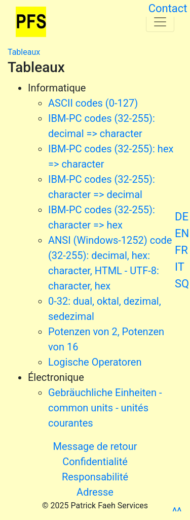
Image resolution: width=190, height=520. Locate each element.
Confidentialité (95, 462)
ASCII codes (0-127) (93, 103)
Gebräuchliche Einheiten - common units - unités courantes (105, 407)
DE (181, 216)
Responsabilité (95, 477)
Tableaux (24, 52)
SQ (182, 283)
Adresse (95, 492)
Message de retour (95, 446)
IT (179, 267)
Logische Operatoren (95, 362)
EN (182, 233)
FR (181, 250)
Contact (167, 8)
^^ (176, 511)
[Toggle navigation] (160, 22)
